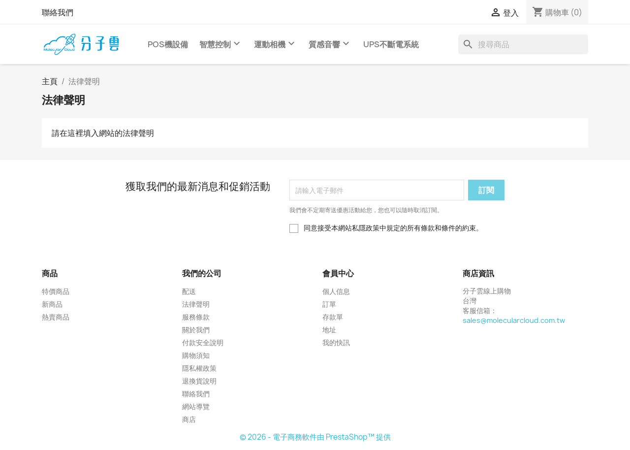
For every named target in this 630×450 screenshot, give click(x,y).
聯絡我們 (57, 12)
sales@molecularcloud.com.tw (514, 320)
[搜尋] (523, 44)
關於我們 (196, 329)
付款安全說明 (202, 342)
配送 (189, 291)
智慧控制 (221, 40)
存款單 (332, 316)
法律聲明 (196, 304)
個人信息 (336, 291)
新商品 (52, 304)
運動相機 (275, 40)
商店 (189, 419)
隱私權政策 (199, 368)
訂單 (329, 304)
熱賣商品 (55, 316)
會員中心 (338, 273)
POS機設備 (168, 44)
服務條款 (196, 316)
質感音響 (330, 40)
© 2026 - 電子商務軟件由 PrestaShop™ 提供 (315, 437)
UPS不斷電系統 (391, 44)
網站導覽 (196, 406)
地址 (329, 329)
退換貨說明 (199, 381)
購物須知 (196, 355)
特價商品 (55, 291)
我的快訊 (336, 342)
